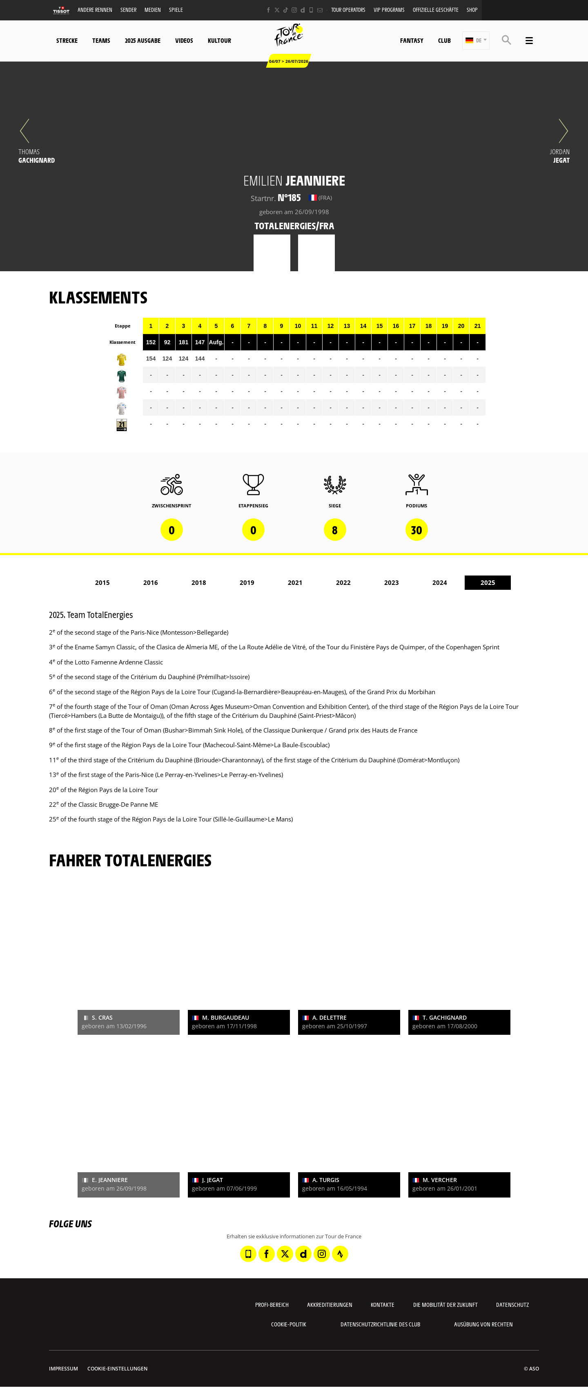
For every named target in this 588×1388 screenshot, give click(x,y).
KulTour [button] (219, 40)
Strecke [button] (67, 40)
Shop (472, 9)
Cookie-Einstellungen (117, 1368)
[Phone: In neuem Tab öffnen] (311, 10)
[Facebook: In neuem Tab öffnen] (268, 10)
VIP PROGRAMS (389, 9)
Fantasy (411, 40)
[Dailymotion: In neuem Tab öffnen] (302, 10)
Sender (128, 9)
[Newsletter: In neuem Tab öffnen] (320, 10)
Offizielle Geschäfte (436, 9)
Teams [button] (101, 40)
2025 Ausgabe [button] (142, 40)
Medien (153, 9)
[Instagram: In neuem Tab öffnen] (294, 10)
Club (444, 40)
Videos (184, 40)
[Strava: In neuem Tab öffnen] (340, 1254)
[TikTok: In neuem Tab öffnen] (285, 10)
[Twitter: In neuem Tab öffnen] (277, 10)
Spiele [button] (176, 9)
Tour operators (348, 9)
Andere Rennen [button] (95, 9)
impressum (63, 1368)
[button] (476, 40)
